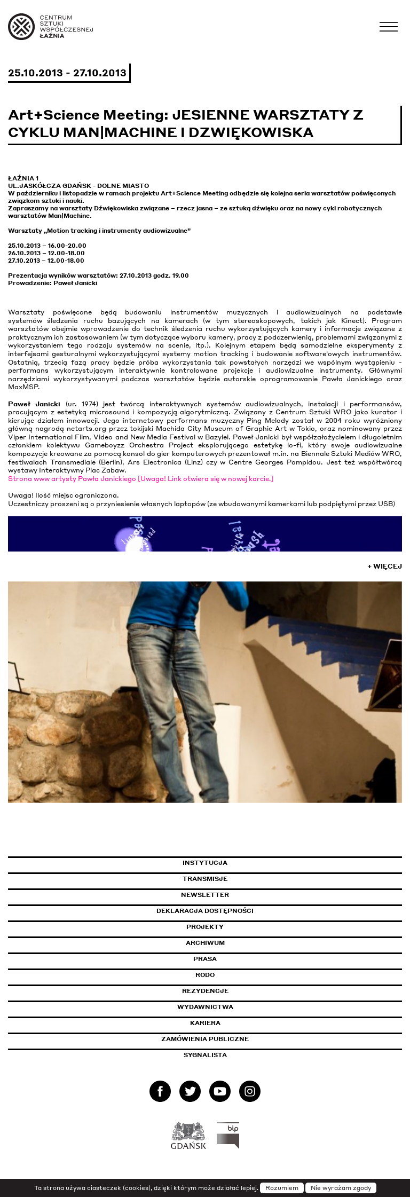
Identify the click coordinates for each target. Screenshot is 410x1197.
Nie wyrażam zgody (341, 1188)
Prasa (205, 959)
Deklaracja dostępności (205, 911)
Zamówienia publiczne (229, 1039)
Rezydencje (205, 991)
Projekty (205, 927)
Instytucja (205, 863)
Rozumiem (281, 1188)
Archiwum (205, 943)
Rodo (205, 975)
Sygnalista (205, 1055)
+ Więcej (384, 566)
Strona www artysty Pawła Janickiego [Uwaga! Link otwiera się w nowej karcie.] (141, 479)
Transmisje (250, 879)
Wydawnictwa (205, 1007)
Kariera (205, 1023)
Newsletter (205, 895)
